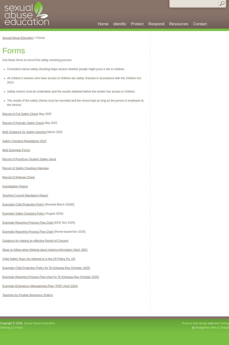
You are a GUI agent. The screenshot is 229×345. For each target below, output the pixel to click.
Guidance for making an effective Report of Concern (35, 240)
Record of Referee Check (18, 177)
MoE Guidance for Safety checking (24, 132)
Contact (200, 24)
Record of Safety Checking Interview (25, 168)
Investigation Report (15, 186)
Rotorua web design (195, 323)
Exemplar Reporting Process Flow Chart (27, 222)
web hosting (221, 323)
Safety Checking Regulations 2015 (24, 141)
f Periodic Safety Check (29, 123)
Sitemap (5, 327)
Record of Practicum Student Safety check (29, 159)
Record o (8, 123)
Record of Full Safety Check (20, 114)
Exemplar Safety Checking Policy (23, 213)
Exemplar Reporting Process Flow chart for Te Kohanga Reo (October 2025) (50, 277)
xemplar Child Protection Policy (24, 204)
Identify (119, 24)
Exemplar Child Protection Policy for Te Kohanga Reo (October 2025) (46, 268)
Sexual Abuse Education (28, 14)
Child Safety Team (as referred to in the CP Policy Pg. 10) (38, 259)
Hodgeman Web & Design (212, 327)
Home (103, 24)
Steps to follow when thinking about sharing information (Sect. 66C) (45, 250)
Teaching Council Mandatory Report (25, 195)
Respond (156, 24)
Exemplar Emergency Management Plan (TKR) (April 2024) (40, 286)
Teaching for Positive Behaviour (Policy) (27, 295)
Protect (137, 24)
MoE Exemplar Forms (16, 150)
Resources (178, 24)
